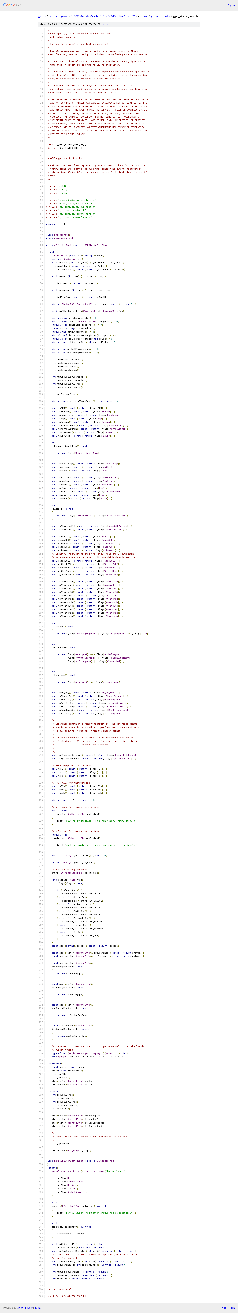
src (145, 16)
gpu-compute (160, 16)
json (232, 1307)
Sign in (231, 5)
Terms (38, 1307)
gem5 (42, 16)
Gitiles (20, 1307)
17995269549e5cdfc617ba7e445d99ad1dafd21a (104, 16)
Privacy (29, 1307)
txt (224, 1307)
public (53, 16)
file (105, 24)
